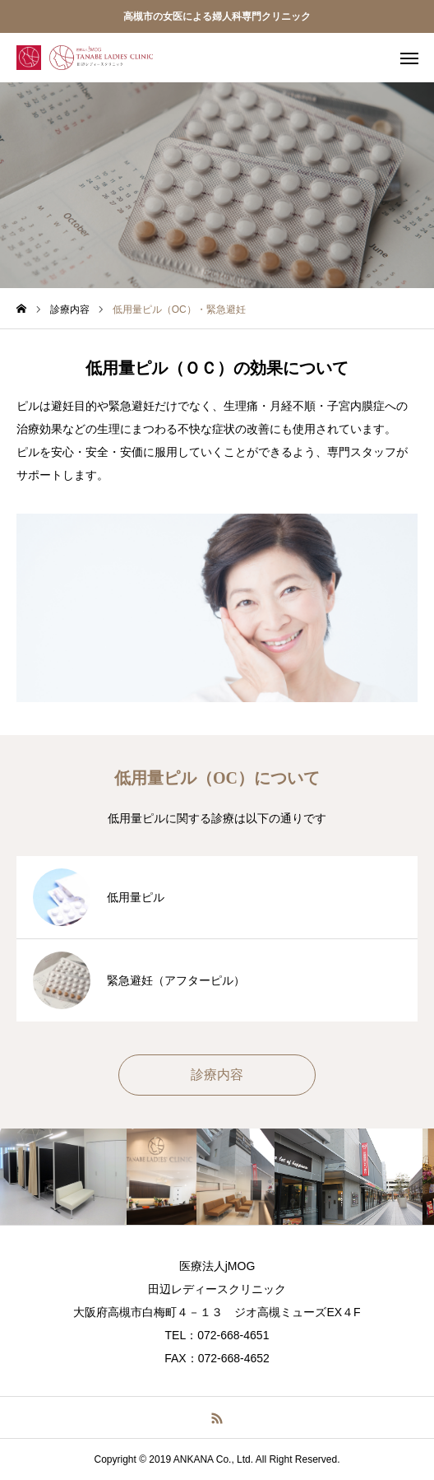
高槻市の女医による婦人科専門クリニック (217, 16)
